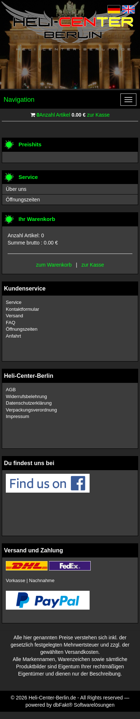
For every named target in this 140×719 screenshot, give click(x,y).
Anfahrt (13, 336)
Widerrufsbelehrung (26, 396)
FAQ (10, 322)
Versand (14, 315)
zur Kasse (98, 115)
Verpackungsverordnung (31, 410)
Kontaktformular (22, 309)
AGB (11, 389)
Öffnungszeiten (23, 199)
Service (13, 302)
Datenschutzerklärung (29, 403)
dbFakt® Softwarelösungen (84, 705)
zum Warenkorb (53, 265)
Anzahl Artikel (53, 115)
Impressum (17, 416)
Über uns (16, 189)
